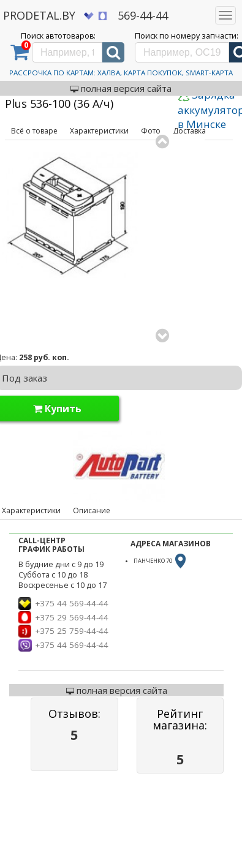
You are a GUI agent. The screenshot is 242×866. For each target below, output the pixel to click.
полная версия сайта (121, 88)
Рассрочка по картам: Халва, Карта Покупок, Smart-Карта (121, 72)
